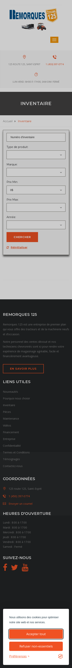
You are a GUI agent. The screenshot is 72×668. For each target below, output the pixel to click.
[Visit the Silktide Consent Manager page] (60, 656)
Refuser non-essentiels (36, 646)
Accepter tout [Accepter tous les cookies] (36, 634)
